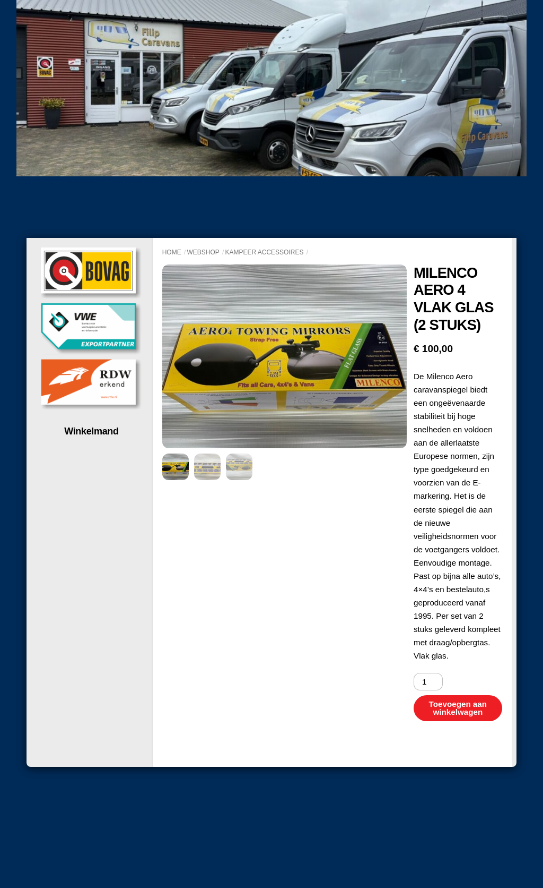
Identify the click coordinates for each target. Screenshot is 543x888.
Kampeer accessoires (264, 252)
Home (171, 252)
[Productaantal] (428, 681)
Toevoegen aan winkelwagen (458, 707)
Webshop (203, 252)
